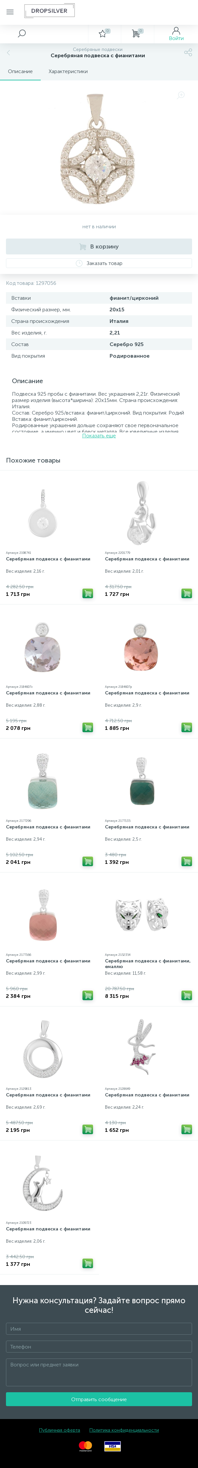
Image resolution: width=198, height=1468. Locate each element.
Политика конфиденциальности (124, 1430)
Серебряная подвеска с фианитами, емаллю (148, 963)
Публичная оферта (59, 1430)
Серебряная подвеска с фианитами (48, 559)
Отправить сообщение (99, 1399)
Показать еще (99, 435)
